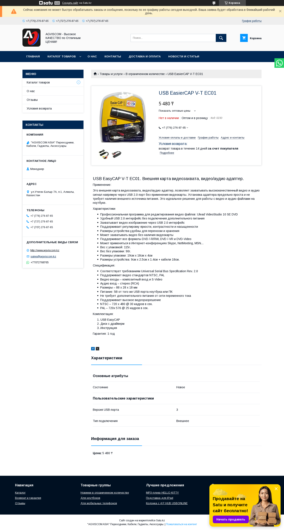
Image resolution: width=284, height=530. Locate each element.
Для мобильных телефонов (99, 503)
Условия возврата (39, 108)
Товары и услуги (111, 74)
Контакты (112, 56)
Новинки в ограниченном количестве (105, 492)
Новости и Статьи (183, 56)
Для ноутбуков (90, 497)
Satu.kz (160, 520)
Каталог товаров (61, 56)
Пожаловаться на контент (181, 524)
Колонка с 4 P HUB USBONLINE (167, 503)
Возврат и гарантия (28, 497)
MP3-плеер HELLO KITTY (162, 492)
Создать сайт (70, 2)
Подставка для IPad (159, 497)
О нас (92, 56)
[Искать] (221, 38)
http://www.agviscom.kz (44, 250)
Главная (33, 56)
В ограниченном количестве (145, 74)
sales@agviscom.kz (43, 256)
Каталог (20, 492)
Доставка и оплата (145, 56)
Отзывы (32, 99)
